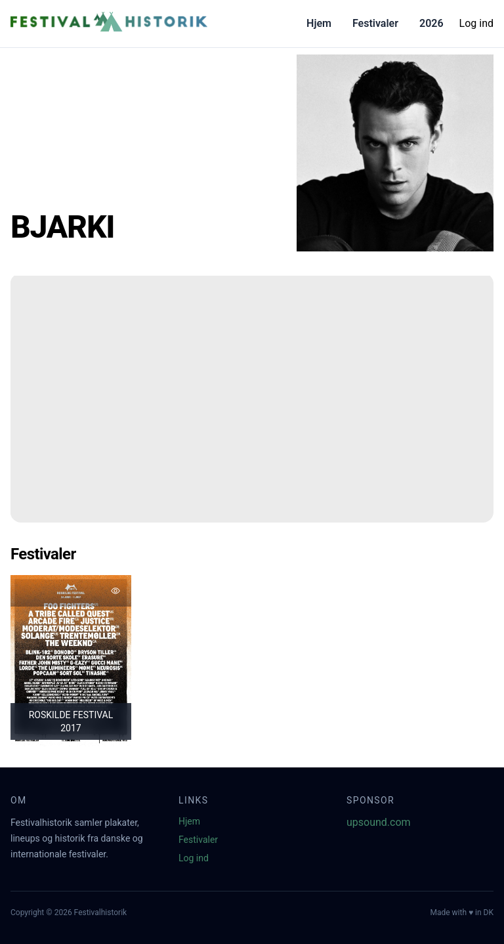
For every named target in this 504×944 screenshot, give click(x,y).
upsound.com (378, 822)
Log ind (476, 23)
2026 (431, 23)
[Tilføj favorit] (115, 590)
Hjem (318, 23)
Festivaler (375, 23)
